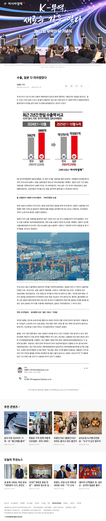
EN (99, 3)
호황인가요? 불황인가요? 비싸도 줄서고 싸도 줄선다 (65, 439)
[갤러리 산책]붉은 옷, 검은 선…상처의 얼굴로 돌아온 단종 (90, 484)
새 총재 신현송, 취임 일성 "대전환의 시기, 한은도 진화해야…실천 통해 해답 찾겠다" (15, 484)
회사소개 (6, 503)
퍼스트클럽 (29, 503)
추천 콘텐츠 (11, 407)
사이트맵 (78, 503)
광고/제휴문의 (14, 503)
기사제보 (43, 503)
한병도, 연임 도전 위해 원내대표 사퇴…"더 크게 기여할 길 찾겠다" (65, 484)
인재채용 (22, 503)
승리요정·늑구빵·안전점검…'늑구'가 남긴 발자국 (90, 439)
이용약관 (65, 503)
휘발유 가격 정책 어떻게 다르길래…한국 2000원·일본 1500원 (40, 439)
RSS (49, 503)
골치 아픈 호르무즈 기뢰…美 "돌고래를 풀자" (14, 439)
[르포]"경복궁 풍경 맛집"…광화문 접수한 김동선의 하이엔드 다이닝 (40, 484)
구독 (86, 368)
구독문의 (36, 503)
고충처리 (72, 503)
